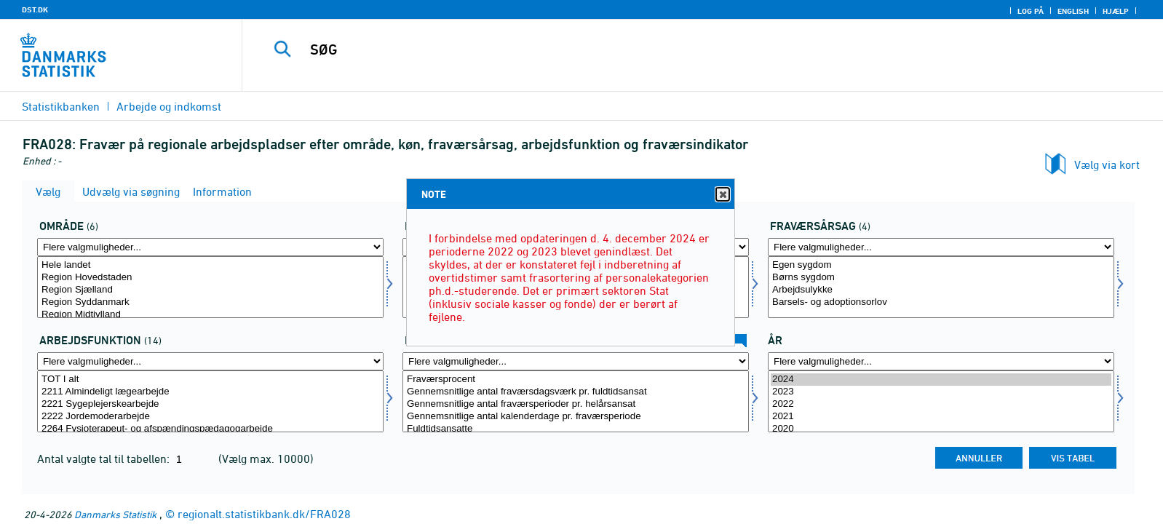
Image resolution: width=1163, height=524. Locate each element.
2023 (941, 392)
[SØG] (667, 49)
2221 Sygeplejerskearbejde (210, 404)
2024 (941, 379)
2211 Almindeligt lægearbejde (210, 392)
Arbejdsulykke (941, 290)
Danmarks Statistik (115, 514)
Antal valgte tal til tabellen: (104, 458)
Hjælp (1116, 11)
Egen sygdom (941, 265)
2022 (941, 404)
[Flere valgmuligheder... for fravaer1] (575, 361)
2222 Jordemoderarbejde (210, 416)
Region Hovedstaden (210, 277)
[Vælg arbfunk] (210, 401)
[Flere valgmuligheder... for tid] (941, 361)
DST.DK (35, 9)
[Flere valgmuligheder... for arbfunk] (210, 361)
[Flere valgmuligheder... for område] (210, 247)
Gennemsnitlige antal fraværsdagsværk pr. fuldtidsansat (575, 392)
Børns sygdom (941, 277)
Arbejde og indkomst (168, 106)
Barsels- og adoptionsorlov (941, 302)
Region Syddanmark (210, 302)
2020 (941, 429)
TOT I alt (210, 379)
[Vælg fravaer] (941, 287)
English (1073, 11)
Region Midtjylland (210, 315)
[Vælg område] (210, 287)
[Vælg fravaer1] (575, 401)
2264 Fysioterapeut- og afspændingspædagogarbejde (210, 429)
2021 (941, 416)
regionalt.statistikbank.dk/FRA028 (264, 513)
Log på (1030, 11)
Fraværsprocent (575, 379)
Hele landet (210, 265)
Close (722, 194)
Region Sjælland (210, 290)
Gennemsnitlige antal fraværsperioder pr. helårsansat (575, 404)
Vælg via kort (1107, 164)
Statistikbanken (61, 106)
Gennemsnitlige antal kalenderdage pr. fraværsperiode (575, 416)
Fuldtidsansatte (575, 429)
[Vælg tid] (941, 401)
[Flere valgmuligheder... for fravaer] (941, 247)
